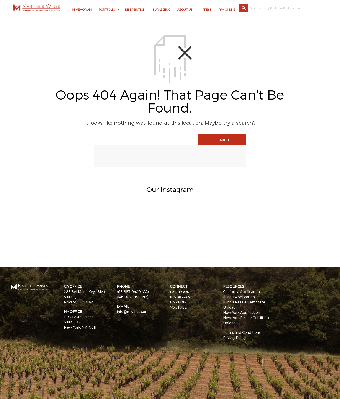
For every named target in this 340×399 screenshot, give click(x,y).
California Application (241, 291)
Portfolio (107, 9)
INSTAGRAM (180, 297)
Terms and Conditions (242, 332)
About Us (185, 9)
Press (207, 9)
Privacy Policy (234, 337)
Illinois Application (239, 297)
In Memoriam (82, 9)
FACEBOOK (180, 291)
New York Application (241, 312)
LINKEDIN (178, 302)
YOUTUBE (178, 307)
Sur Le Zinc (161, 9)
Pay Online (227, 9)
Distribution (135, 9)
